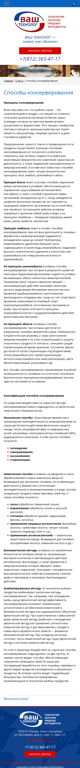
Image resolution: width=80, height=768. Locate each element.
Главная (8, 80)
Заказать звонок (40, 50)
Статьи (19, 80)
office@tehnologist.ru (40, 739)
